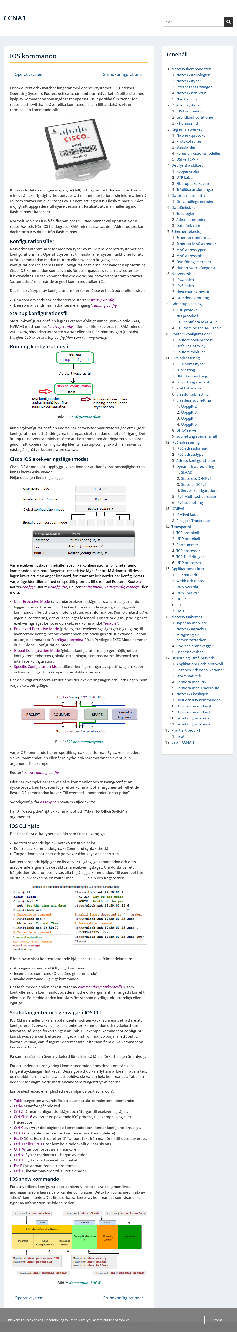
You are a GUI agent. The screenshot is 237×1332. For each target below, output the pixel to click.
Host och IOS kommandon (198, 700)
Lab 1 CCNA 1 (183, 742)
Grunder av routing (192, 297)
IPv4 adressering (185, 358)
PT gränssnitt (187, 123)
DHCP (181, 598)
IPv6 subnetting (189, 502)
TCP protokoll (187, 532)
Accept (217, 1320)
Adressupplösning (186, 303)
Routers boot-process (194, 339)
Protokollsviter (188, 141)
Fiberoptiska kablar (192, 183)
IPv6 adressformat (192, 448)
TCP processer (188, 550)
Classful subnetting (192, 394)
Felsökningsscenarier (194, 724)
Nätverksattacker (191, 628)
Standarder (186, 147)
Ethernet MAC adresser (196, 243)
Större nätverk (188, 675)
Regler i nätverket (186, 129)
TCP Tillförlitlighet (191, 556)
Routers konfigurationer (191, 333)
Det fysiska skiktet (187, 165)
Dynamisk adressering (195, 466)
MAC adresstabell (191, 255)
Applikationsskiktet (187, 568)
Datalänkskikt (183, 207)
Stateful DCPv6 (194, 484)
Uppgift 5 (189, 424)
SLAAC (186, 472)
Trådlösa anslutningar (194, 189)
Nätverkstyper (188, 81)
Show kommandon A (193, 706)
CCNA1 (15, 17)
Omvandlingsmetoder (195, 201)
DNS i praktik (187, 592)
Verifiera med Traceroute (197, 688)
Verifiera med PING (192, 681)
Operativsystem (185, 105)
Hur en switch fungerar (195, 267)
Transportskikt (183, 526)
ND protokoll (187, 315)
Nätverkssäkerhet (186, 616)
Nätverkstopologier (193, 75)
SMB (180, 610)
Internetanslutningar (194, 87)
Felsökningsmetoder (193, 718)
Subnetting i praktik (193, 382)
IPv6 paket (185, 285)
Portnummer (187, 544)
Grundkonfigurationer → (125, 74)
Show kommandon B (193, 712)
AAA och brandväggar (194, 645)
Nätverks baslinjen (192, 694)
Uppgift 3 (189, 412)
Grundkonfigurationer (194, 117)
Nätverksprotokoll (191, 135)
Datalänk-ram (188, 225)
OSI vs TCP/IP (187, 159)
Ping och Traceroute (193, 520)
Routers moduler (190, 351)
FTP (179, 604)
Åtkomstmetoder (191, 219)
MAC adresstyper (191, 249)
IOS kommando (189, 111)
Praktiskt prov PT (185, 730)
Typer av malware (191, 622)
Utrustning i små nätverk (192, 657)
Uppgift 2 (189, 406)
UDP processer (188, 562)
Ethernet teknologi (187, 231)
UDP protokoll (188, 538)
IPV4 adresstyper (190, 364)
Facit (180, 736)
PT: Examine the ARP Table (199, 327)
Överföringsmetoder (193, 261)
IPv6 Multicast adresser (196, 496)
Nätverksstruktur (191, 93)
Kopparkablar (187, 171)
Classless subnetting (193, 400)
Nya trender (186, 99)
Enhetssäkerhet (189, 651)
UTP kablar (185, 177)
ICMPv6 (177, 508)
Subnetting (185, 370)
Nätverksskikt (183, 273)
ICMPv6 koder (188, 514)
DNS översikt (187, 586)
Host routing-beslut (192, 291)
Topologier (185, 213)
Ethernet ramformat (193, 237)
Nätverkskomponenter (191, 68)
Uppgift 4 (189, 418)
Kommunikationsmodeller (198, 153)
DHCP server (187, 430)
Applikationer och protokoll (199, 663)
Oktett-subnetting (191, 376)
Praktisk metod (189, 388)
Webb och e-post (190, 580)
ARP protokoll (187, 309)
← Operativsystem (27, 74)
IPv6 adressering (185, 442)
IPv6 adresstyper (190, 454)
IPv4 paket (185, 279)
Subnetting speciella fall (196, 436)
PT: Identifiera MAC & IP (196, 321)
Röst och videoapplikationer (200, 669)
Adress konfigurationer (195, 460)
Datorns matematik (188, 195)
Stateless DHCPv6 (196, 478)
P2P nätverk (186, 574)
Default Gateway (190, 345)
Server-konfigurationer (200, 490)
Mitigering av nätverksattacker (191, 637)
